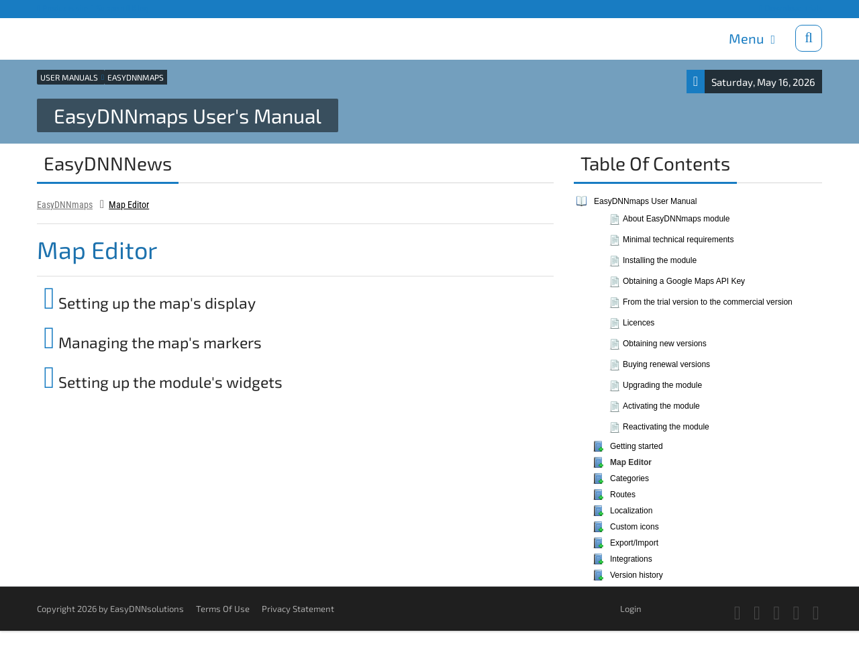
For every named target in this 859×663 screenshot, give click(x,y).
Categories (629, 478)
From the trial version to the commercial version (708, 302)
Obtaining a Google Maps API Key (684, 281)
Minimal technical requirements (678, 239)
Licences (638, 322)
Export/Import (634, 543)
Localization (631, 510)
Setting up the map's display (150, 302)
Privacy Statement (298, 608)
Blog (138, 8)
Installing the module (660, 260)
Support (108, 8)
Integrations (631, 559)
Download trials (790, 8)
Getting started (636, 446)
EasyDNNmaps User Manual (645, 201)
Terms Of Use (223, 608)
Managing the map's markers (153, 342)
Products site (63, 8)
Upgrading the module (662, 385)
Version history (636, 575)
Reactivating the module (666, 426)
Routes (623, 494)
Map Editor (129, 204)
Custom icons (634, 526)
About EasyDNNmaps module (676, 218)
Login (631, 608)
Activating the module (661, 406)
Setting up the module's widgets (163, 381)
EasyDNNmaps (65, 204)
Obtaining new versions (665, 343)
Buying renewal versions (666, 364)
